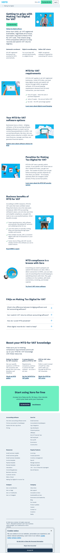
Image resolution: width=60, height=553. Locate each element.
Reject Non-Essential (30, 545)
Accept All (30, 550)
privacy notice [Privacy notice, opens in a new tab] (16, 538)
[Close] (51, 531)
